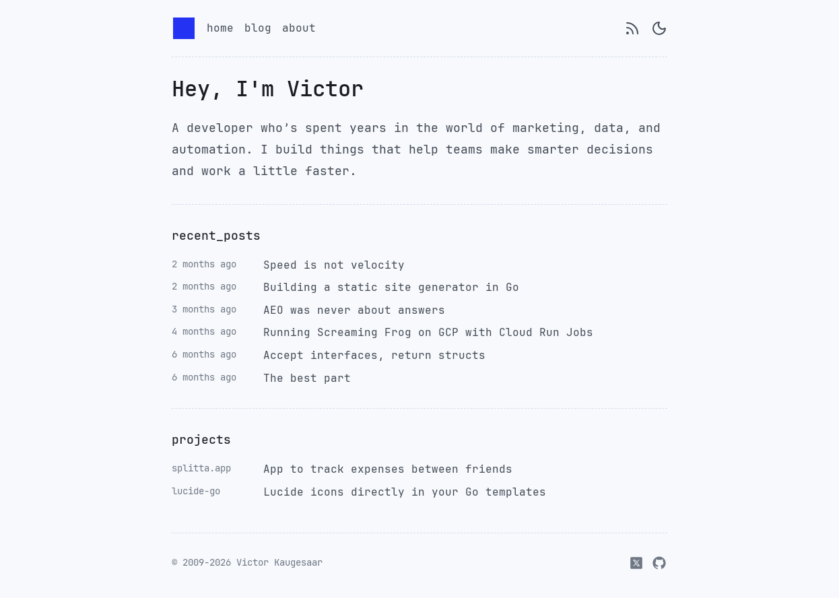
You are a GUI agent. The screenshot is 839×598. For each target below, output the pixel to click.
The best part (307, 378)
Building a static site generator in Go (391, 287)
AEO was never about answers (354, 310)
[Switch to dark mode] (659, 28)
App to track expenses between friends (387, 469)
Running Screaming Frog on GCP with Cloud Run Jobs (428, 332)
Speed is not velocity (334, 265)
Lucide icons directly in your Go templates (404, 492)
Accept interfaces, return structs (374, 355)
